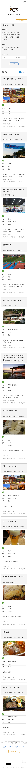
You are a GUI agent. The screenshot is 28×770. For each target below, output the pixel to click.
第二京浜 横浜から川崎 (10, 411)
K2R (8, 455)
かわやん (9, 234)
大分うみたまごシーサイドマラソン (13, 79)
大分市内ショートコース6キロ (12, 687)
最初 (2, 743)
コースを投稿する (21, 20)
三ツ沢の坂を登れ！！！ (10, 521)
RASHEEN (9, 179)
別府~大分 (6, 632)
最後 (26, 743)
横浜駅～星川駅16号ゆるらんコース (13, 576)
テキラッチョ (10, 124)
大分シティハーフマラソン (11, 466)
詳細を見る (22, 126)
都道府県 (4, 29)
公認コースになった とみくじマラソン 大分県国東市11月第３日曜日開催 (13, 358)
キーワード (5, 55)
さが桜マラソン (7, 245)
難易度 (3, 44)
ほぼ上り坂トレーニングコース (12, 300)
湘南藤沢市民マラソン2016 (11, 134)
